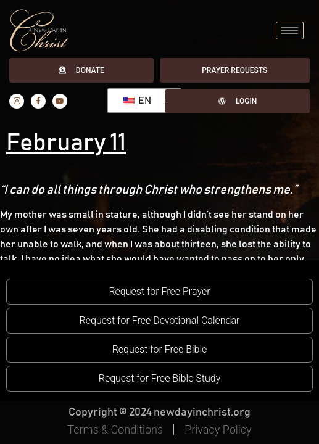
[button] (159, 292)
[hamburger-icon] (290, 30)
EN (137, 100)
